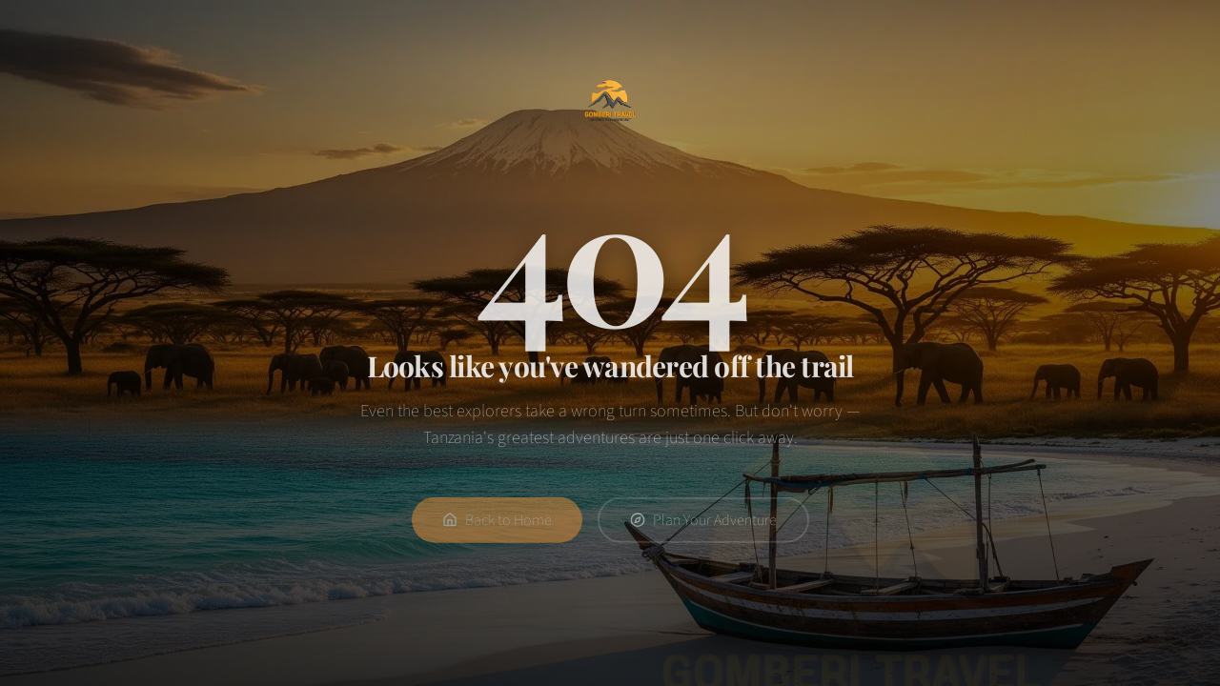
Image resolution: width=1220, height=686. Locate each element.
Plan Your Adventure (703, 525)
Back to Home (497, 525)
